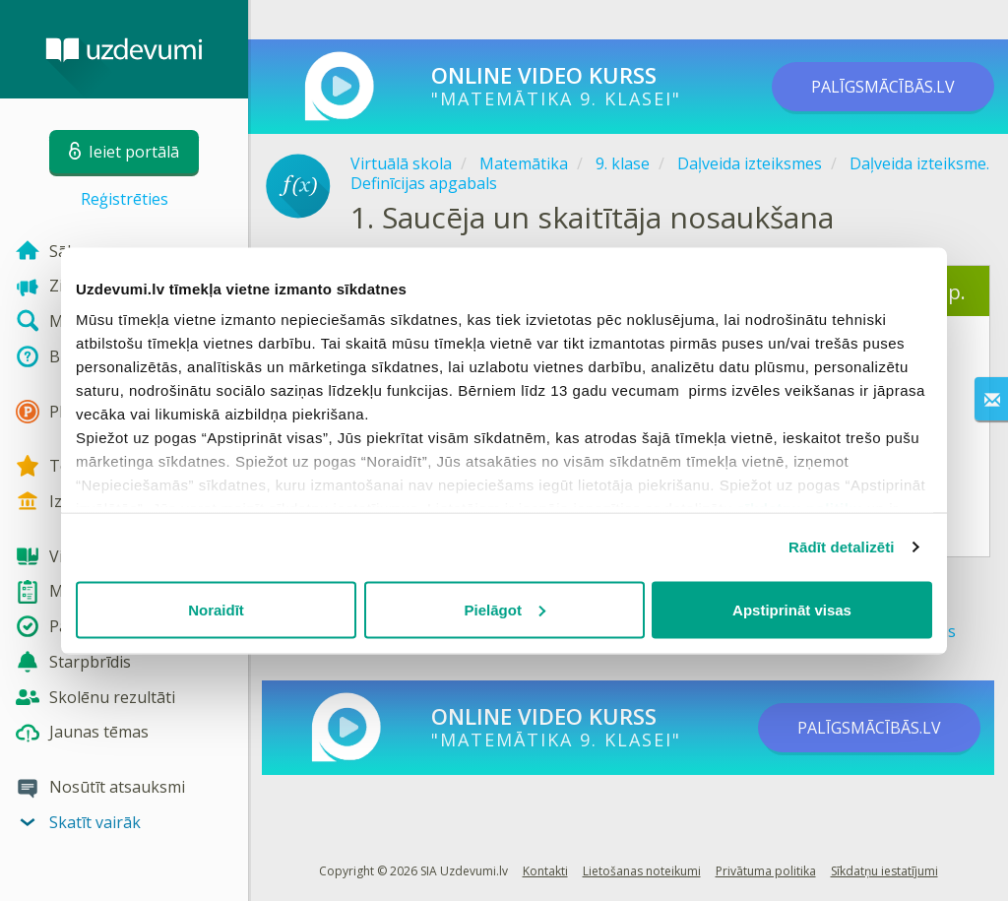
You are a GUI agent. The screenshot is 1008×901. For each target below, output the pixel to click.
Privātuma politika (766, 871)
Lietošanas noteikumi (642, 871)
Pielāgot (505, 609)
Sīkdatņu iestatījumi (884, 871)
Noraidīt (216, 609)
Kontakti (545, 871)
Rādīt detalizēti (841, 547)
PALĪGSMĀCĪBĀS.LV (883, 86)
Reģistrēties (124, 199)
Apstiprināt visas (791, 609)
